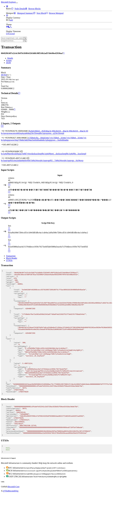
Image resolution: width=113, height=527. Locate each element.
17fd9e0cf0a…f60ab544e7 (40, 138)
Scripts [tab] (9, 60)
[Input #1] (5, 138)
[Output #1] (5, 158)
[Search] (25, 38)
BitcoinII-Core (13, 519)
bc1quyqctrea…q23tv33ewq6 (52, 133)
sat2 (11, 20)
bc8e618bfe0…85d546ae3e (41, 131)
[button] (7, 6)
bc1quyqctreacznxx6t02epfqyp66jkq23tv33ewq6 (20, 133)
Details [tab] (10, 58)
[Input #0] (5, 131)
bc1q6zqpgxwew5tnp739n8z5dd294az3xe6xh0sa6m (22, 140)
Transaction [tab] (10, 256)
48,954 (4, 75)
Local (12, 34)
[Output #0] (5, 151)
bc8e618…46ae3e (62, 131)
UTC (8, 34)
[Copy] (64, 53)
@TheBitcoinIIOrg (10, 524)
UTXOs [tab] (9, 260)
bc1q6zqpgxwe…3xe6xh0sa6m (56, 140)
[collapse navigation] (17, 2)
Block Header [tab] (11, 258)
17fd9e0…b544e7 (60, 138)
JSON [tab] (8, 63)
